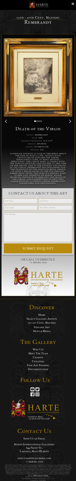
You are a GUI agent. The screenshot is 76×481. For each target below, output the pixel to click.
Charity (38, 357)
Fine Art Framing (38, 365)
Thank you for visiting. (40, 475)
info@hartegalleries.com (34, 458)
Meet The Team (38, 353)
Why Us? (38, 349)
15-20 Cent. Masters (42, 322)
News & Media (41, 331)
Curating (38, 361)
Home (41, 314)
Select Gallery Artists (42, 318)
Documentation (38, 369)
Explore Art (42, 327)
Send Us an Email (34, 438)
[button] (73, 5)
